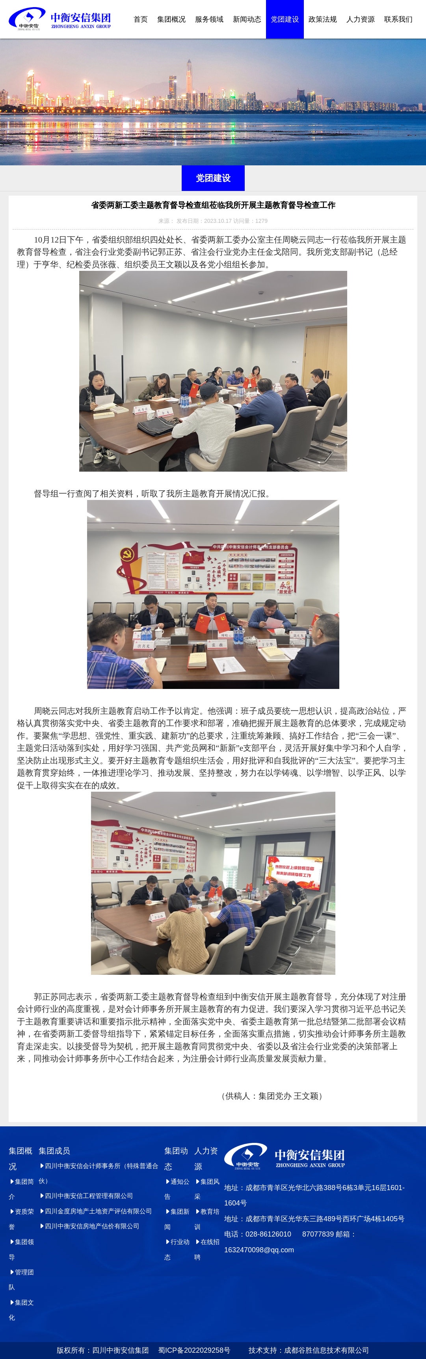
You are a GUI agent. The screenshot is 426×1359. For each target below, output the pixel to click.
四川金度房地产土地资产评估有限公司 (95, 1211)
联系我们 (398, 19)
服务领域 (209, 19)
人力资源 (360, 19)
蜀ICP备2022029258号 (191, 1350)
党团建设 (285, 19)
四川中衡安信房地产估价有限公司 (89, 1226)
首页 (141, 19)
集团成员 (54, 1150)
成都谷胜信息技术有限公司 (327, 1350)
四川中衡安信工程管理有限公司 (86, 1195)
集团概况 (171, 19)
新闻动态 (247, 19)
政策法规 (323, 19)
